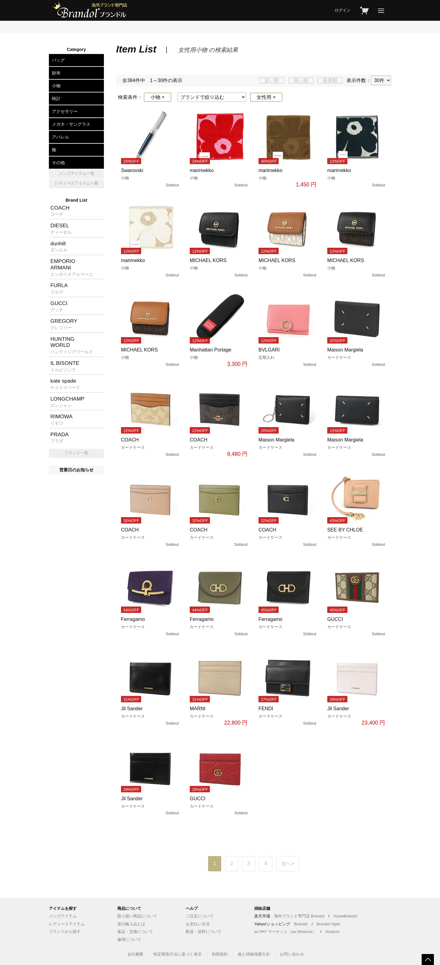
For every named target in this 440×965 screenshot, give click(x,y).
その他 (58, 162)
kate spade (65, 384)
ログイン (342, 10)
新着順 (330, 80)
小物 (56, 85)
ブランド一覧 (76, 453)
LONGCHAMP (67, 402)
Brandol (301, 924)
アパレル (60, 137)
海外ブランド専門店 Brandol (299, 916)
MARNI (219, 716)
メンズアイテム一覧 (76, 173)
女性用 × (266, 97)
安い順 (271, 80)
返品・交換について (135, 931)
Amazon (332, 931)
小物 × (158, 97)
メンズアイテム (63, 916)
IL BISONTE (64, 366)
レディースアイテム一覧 (76, 183)
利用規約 (220, 954)
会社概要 (135, 954)
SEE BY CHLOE (356, 537)
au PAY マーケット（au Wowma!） (285, 931)
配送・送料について (204, 931)
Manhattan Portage (219, 357)
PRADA (59, 437)
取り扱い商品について (137, 916)
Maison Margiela (356, 357)
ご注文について (200, 916)
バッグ (58, 60)
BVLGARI (287, 357)
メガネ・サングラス (71, 124)
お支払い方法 (198, 924)
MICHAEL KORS (219, 268)
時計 (56, 98)
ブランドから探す (65, 931)
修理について (129, 939)
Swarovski (150, 178)
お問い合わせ (292, 954)
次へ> (287, 863)
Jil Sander (150, 716)
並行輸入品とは (131, 924)
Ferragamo (150, 627)
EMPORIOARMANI (71, 267)
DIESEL (61, 228)
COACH (150, 447)
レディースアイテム (67, 924)
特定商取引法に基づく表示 (177, 954)
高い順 (301, 80)
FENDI (287, 716)
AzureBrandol (345, 916)
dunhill (59, 246)
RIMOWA (61, 419)
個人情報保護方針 (254, 954)
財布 (56, 72)
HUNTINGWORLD (71, 345)
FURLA (59, 288)
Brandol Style (328, 924)
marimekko (219, 178)
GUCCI (356, 627)
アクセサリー (65, 111)
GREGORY (63, 324)
